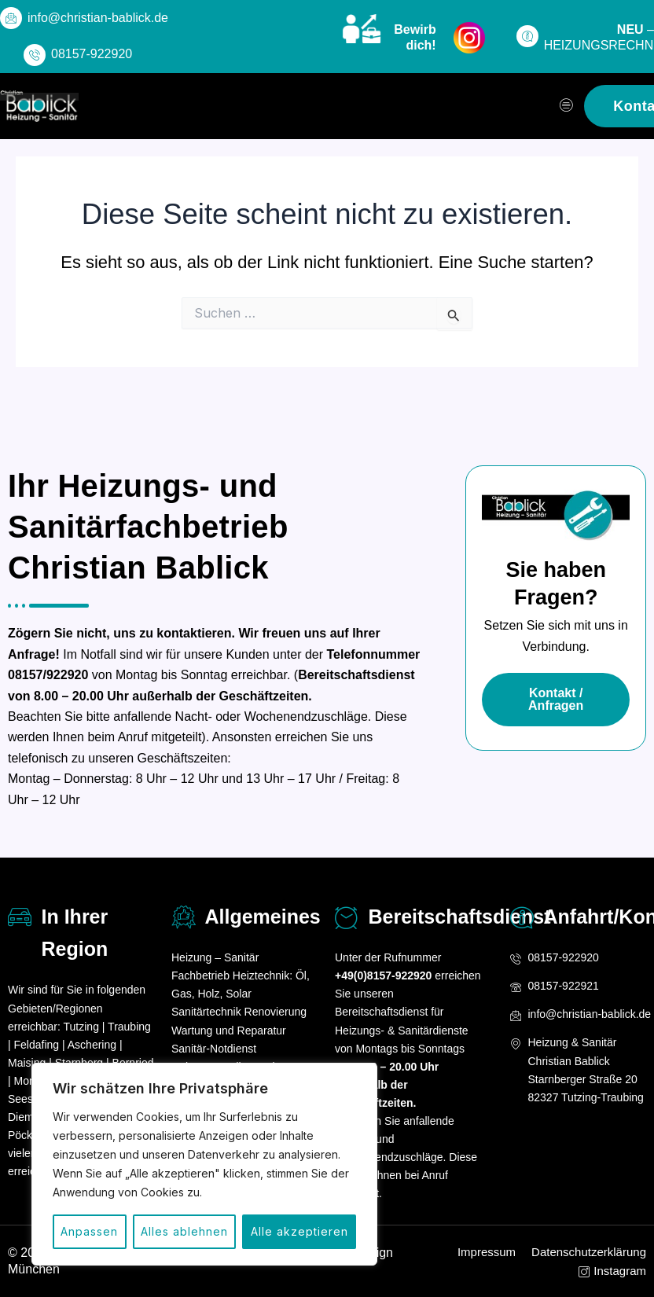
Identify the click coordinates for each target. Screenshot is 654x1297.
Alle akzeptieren (299, 1231)
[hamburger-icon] (566, 106)
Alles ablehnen (184, 1231)
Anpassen (89, 1231)
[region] (204, 1164)
